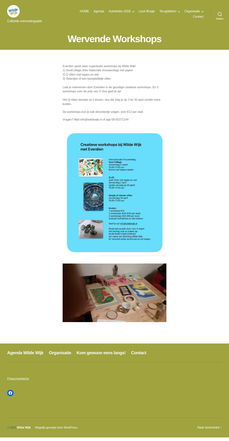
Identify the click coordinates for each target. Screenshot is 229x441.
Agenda (99, 13)
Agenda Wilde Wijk (25, 356)
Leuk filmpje (147, 13)
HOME (84, 13)
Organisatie (192, 13)
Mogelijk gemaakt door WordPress (56, 431)
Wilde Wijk (24, 431)
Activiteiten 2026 (120, 13)
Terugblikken (167, 13)
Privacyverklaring (18, 382)
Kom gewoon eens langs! (101, 356)
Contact (198, 18)
